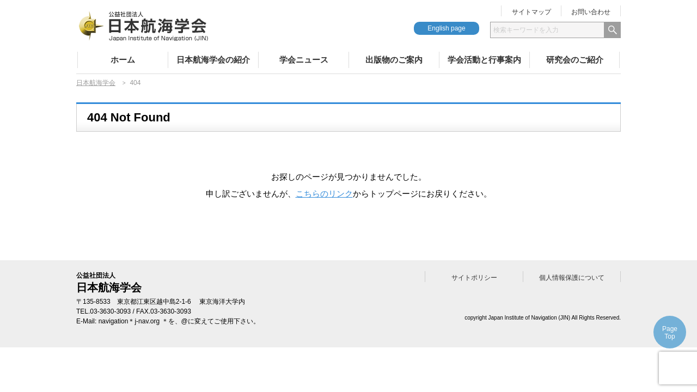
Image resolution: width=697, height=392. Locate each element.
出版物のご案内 (394, 59)
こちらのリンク (324, 193)
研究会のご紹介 (574, 59)
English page (446, 28)
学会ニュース (303, 59)
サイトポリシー (474, 277)
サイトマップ (531, 12)
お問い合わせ (590, 12)
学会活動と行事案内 (484, 59)
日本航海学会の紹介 (213, 59)
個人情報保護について (571, 277)
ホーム (123, 59)
